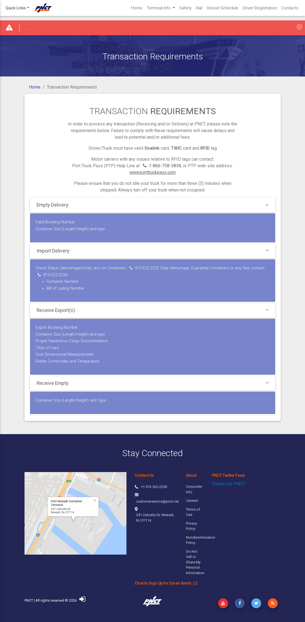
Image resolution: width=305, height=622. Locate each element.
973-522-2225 (144, 268)
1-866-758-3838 (162, 165)
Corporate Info (194, 489)
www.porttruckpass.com (152, 172)
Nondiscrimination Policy (194, 540)
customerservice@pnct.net (157, 501)
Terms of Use (193, 512)
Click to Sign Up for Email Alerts (166, 583)
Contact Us (144, 475)
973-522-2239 (52, 275)
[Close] (299, 26)
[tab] (152, 205)
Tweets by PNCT (228, 483)
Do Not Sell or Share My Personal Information (194, 562)
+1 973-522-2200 (154, 487)
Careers (192, 500)
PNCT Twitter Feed (228, 475)
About (191, 475)
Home (35, 87)
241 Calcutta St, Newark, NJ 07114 (155, 517)
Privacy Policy (191, 526)
